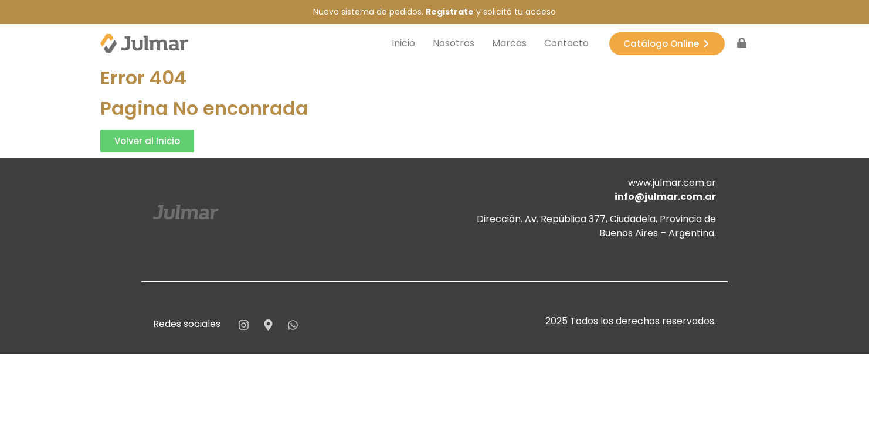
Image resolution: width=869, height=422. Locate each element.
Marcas (509, 43)
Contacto (566, 43)
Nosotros (453, 43)
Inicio (403, 43)
